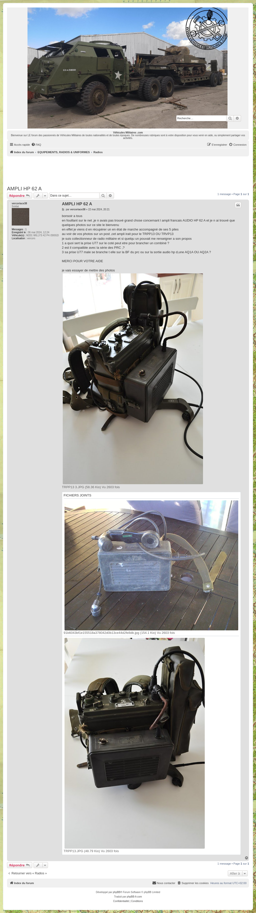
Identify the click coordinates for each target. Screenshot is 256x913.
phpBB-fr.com (134, 896)
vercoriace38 (19, 203)
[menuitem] (36, 145)
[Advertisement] (128, 170)
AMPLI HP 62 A (24, 188)
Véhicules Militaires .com (128, 132)
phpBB (116, 892)
